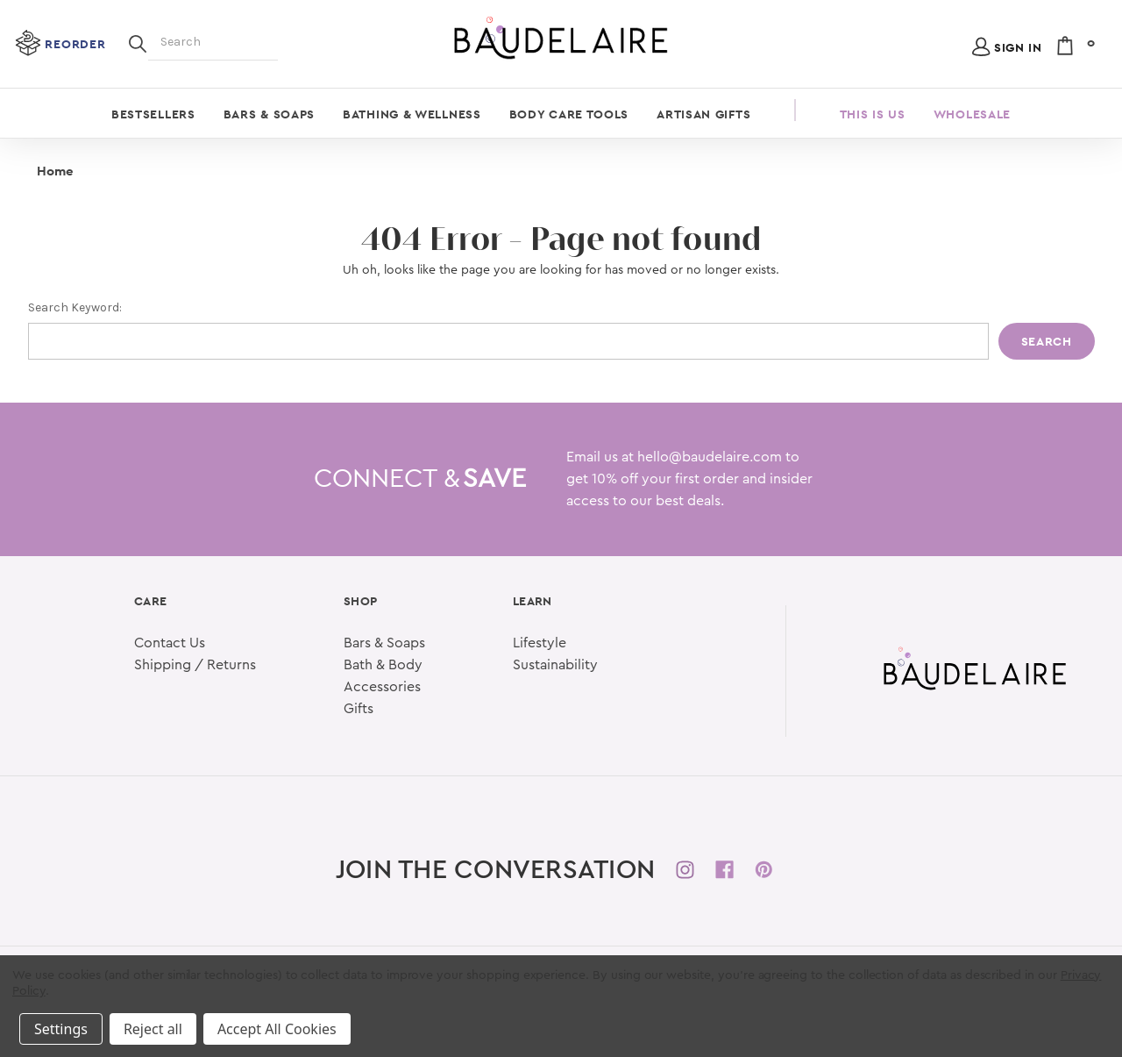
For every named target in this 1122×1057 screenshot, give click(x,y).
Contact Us (169, 643)
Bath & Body (383, 665)
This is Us (872, 114)
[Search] (137, 42)
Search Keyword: (75, 307)
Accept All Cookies (277, 1029)
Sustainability (555, 665)
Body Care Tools (569, 114)
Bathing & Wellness (412, 114)
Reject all (153, 1029)
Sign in (1018, 47)
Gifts (358, 709)
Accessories (382, 687)
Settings (61, 1029)
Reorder (75, 44)
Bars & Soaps (269, 114)
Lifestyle (539, 643)
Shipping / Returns (195, 665)
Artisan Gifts (703, 114)
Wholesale (972, 114)
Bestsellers (153, 114)
